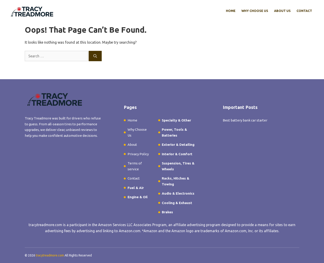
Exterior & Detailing (178, 144)
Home (231, 11)
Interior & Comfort (177, 154)
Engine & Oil (138, 197)
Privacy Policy (138, 154)
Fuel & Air (136, 188)
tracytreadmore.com (45, 225)
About (132, 144)
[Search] (95, 56)
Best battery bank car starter (245, 120)
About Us (282, 11)
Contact (304, 11)
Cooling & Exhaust (177, 203)
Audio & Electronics (178, 193)
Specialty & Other (176, 120)
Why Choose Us (254, 11)
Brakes (167, 212)
